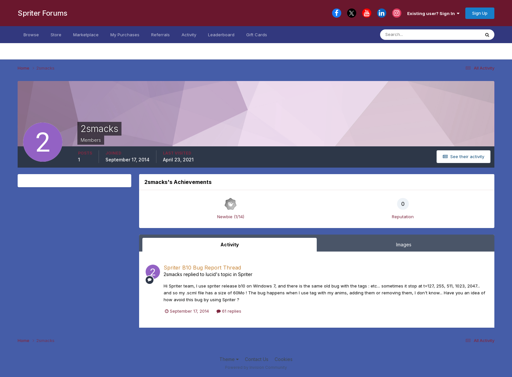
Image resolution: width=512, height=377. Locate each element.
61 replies (228, 311)
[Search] (412, 34)
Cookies (284, 359)
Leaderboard (221, 34)
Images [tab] (403, 244)
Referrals (160, 34)
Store (56, 34)
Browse (31, 34)
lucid (211, 274)
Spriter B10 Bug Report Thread (202, 267)
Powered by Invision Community (256, 367)
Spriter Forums (42, 13)
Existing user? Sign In (433, 13)
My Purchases (124, 34)
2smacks (173, 274)
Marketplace (86, 34)
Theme (229, 359)
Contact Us (256, 359)
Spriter (245, 274)
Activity (189, 34)
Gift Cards (256, 34)
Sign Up (480, 13)
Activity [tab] (229, 244)
